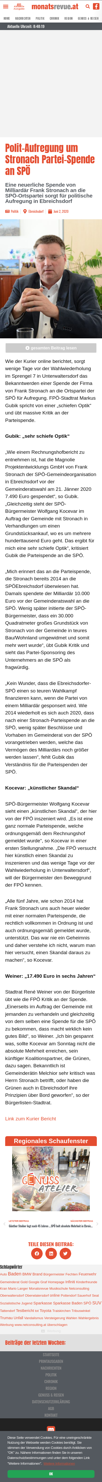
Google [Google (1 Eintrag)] (33, 1282)
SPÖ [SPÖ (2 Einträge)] (87, 1303)
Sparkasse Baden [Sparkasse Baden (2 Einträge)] (67, 1303)
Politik (40, 18)
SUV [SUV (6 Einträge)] (96, 1302)
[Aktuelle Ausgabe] (18, 5)
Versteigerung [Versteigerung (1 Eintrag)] (54, 1318)
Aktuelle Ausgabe (19, 8)
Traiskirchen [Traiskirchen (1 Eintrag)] (61, 1311)
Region (68, 18)
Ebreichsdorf (35, 211)
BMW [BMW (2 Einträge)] (26, 1274)
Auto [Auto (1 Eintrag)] (3, 1274)
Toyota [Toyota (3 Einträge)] (45, 1310)
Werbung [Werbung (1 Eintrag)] (7, 1325)
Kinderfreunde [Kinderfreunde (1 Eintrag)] (86, 1282)
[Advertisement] (51, 84)
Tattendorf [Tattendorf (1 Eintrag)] (7, 1311)
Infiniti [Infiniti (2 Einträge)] (70, 1282)
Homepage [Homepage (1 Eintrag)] (56, 1282)
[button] (5, 6)
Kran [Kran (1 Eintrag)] (3, 1288)
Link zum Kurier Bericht (30, 1118)
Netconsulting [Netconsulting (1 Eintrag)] (79, 1288)
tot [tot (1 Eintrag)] (37, 1311)
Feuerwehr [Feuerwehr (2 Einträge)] (88, 1274)
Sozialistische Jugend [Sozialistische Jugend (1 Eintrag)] (16, 1303)
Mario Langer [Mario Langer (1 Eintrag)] (18, 1288)
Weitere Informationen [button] (59, 1463)
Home (7, 18)
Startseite (51, 1354)
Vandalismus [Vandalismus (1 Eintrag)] (33, 1318)
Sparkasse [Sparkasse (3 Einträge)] (42, 1303)
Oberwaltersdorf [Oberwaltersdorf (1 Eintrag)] (12, 1295)
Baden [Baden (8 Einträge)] (14, 1273)
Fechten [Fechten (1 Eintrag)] (71, 1274)
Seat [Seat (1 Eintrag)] (95, 1295)
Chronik (54, 18)
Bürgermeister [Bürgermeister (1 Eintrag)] (54, 1274)
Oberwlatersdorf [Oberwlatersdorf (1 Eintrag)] (37, 1295)
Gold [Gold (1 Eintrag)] (23, 1282)
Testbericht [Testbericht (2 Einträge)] (25, 1311)
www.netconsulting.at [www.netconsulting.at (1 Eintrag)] (30, 1325)
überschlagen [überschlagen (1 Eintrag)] (57, 1325)
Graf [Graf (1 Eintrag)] (43, 1282)
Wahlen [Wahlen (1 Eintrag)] (71, 1318)
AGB (51, 1408)
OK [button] (51, 1473)
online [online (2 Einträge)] (55, 1295)
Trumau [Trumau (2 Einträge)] (6, 1318)
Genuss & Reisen (88, 18)
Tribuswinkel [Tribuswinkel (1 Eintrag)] (80, 1311)
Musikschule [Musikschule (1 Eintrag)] (58, 1288)
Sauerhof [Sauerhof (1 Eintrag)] (84, 1295)
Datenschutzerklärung (51, 1401)
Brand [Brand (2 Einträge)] (37, 1274)
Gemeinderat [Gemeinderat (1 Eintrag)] (9, 1282)
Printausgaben (51, 1361)
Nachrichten (23, 18)
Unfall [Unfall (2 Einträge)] (18, 1318)
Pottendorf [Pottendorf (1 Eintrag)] (68, 1295)
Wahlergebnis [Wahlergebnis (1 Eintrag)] (88, 1318)
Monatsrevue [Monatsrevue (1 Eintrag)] (38, 1288)
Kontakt (51, 1415)
